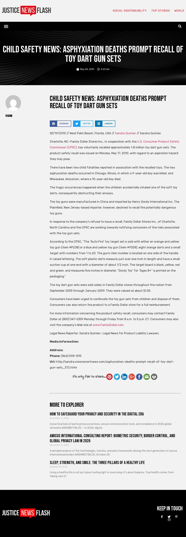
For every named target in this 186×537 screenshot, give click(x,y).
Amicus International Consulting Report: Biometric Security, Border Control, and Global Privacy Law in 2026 (112, 438)
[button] (6, 26)
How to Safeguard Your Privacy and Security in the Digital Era (97, 414)
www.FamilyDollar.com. (108, 325)
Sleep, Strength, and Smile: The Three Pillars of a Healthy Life (97, 462)
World (179, 11)
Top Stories (160, 11)
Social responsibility (129, 11)
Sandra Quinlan (125, 133)
